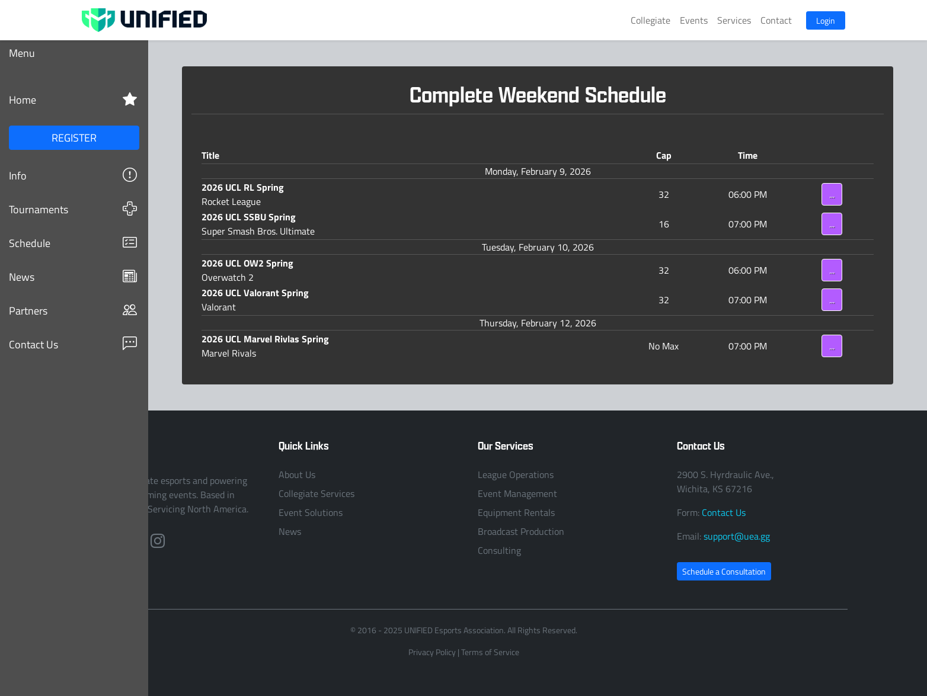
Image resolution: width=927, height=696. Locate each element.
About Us (297, 474)
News (73, 276)
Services (734, 20)
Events (694, 20)
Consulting (499, 550)
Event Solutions (311, 512)
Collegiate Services (316, 493)
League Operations (516, 474)
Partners (73, 310)
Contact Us (73, 343)
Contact (776, 20)
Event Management (517, 493)
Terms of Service (490, 651)
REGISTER (74, 137)
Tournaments (73, 208)
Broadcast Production (521, 531)
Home (73, 99)
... (832, 194)
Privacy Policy (432, 651)
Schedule (73, 242)
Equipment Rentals (516, 512)
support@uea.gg (737, 536)
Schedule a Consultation (724, 571)
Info (73, 175)
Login (825, 20)
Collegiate (650, 20)
